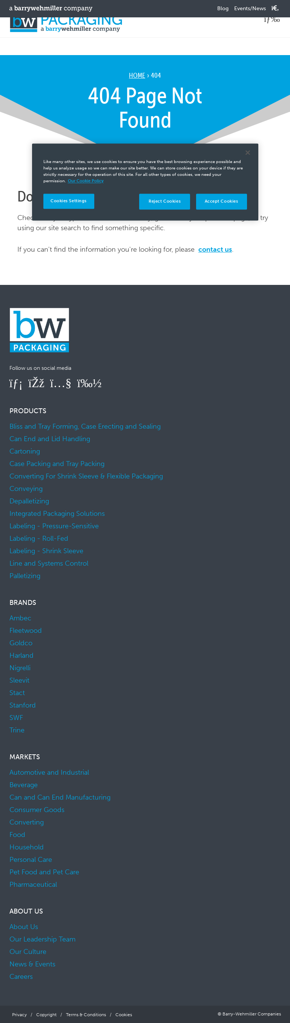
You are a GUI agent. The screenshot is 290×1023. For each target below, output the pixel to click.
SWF (16, 718)
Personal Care (30, 859)
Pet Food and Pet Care (44, 872)
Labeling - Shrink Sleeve (46, 551)
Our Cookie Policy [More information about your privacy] (86, 180)
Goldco (20, 643)
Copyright (46, 1014)
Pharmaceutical (33, 884)
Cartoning (24, 451)
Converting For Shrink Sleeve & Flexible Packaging (86, 476)
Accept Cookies (221, 201)
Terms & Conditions (86, 1014)
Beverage (23, 785)
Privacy (19, 1014)
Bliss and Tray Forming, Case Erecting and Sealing (85, 426)
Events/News (250, 8)
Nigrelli (20, 668)
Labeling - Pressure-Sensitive (54, 526)
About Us (23, 927)
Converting (26, 822)
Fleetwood (25, 630)
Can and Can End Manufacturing (59, 797)
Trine (17, 730)
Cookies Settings (69, 200)
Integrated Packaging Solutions (57, 513)
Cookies (123, 1014)
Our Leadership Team (42, 939)
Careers (21, 976)
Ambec (20, 618)
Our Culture (27, 952)
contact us (215, 249)
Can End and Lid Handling (49, 439)
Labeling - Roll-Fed (38, 538)
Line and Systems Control (48, 563)
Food (17, 835)
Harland (21, 655)
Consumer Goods (36, 810)
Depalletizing (29, 501)
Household (26, 847)
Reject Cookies (165, 201)
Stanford (22, 705)
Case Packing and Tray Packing (56, 464)
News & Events (32, 964)
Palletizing (24, 576)
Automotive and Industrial (49, 772)
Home (137, 75)
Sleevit (19, 680)
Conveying (26, 489)
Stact (17, 693)
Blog (223, 8)
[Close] (247, 152)
